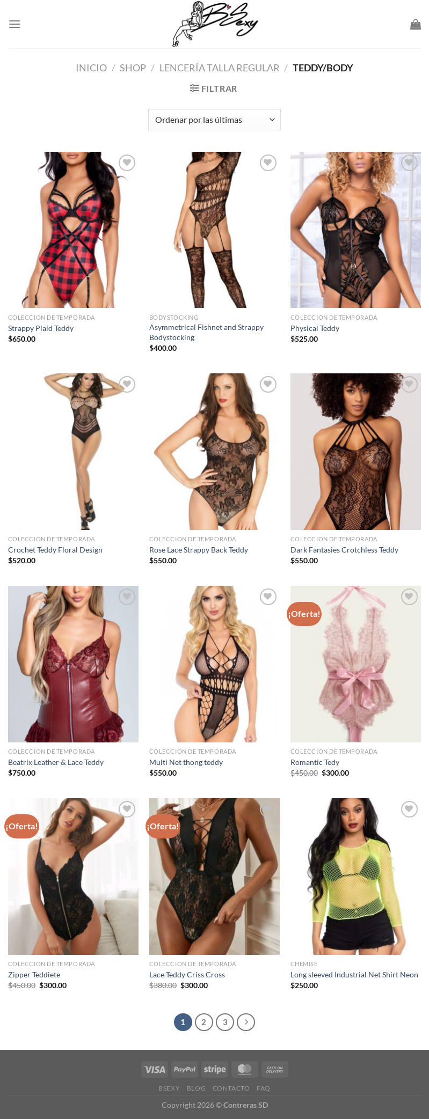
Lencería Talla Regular (219, 67)
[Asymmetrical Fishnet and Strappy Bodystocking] (214, 230)
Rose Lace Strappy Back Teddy (198, 549)
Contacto (231, 1088)
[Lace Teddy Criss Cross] (214, 876)
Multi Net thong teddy (186, 762)
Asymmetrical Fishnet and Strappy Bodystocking (206, 332)
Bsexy (169, 1088)
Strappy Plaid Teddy (41, 328)
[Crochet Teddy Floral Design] (73, 451)
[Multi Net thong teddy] (214, 664)
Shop (133, 67)
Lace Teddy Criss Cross (187, 974)
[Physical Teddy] (355, 230)
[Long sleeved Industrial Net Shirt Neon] (355, 876)
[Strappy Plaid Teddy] (73, 230)
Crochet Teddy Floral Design (55, 549)
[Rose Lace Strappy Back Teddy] (214, 451)
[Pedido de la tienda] (214, 119)
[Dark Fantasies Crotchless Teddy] (355, 451)
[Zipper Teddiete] (73, 876)
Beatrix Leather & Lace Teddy (56, 762)
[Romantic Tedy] (355, 664)
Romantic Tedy (314, 762)
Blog (196, 1088)
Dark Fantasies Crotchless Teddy (344, 549)
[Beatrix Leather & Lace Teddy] (73, 664)
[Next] (246, 1022)
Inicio (91, 67)
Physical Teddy (314, 328)
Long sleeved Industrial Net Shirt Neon (354, 974)
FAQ (264, 1088)
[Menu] (14, 24)
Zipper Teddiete (34, 974)
